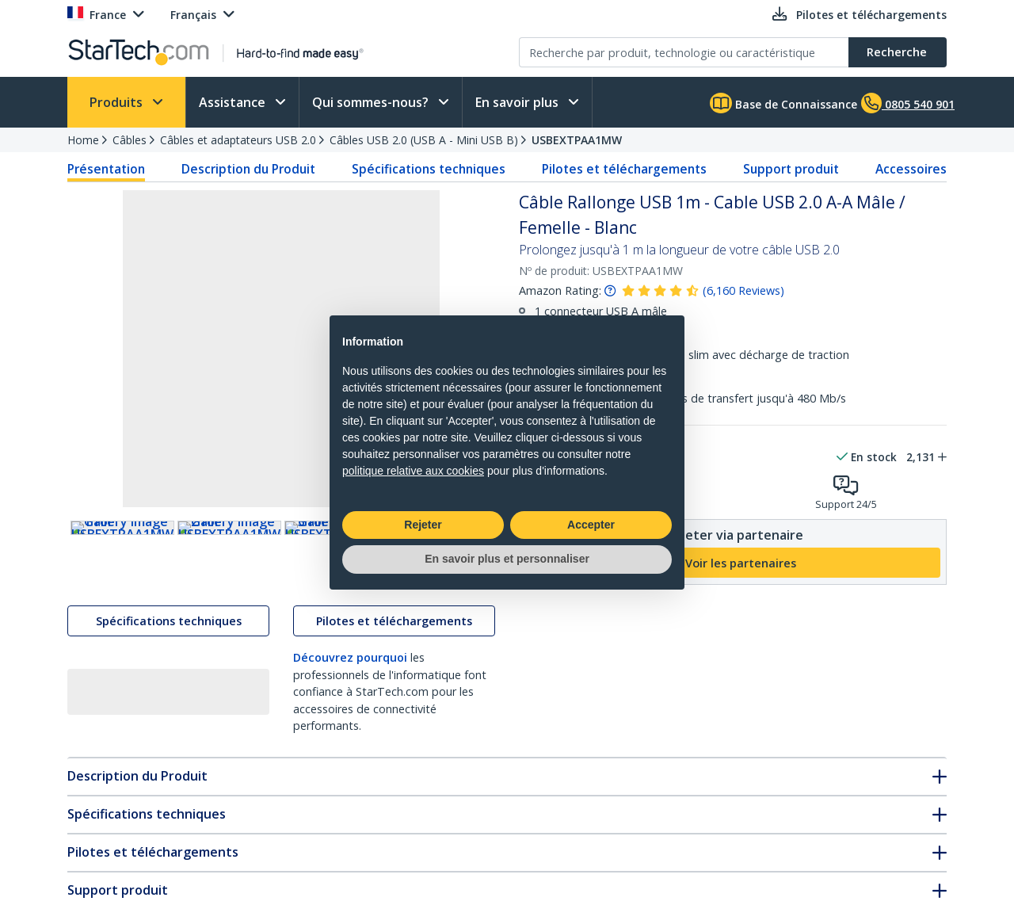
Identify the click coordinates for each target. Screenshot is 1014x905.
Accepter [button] (591, 524)
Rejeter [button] (422, 524)
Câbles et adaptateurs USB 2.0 (238, 139)
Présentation (106, 169)
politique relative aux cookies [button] (413, 470)
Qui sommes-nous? (372, 102)
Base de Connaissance (783, 103)
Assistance (234, 102)
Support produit (791, 169)
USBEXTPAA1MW (577, 139)
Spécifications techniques (428, 169)
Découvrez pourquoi (350, 692)
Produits (118, 102)
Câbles (129, 139)
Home (83, 139)
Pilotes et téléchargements (624, 169)
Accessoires (911, 169)
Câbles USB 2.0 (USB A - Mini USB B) (424, 139)
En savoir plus (518, 102)
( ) (743, 290)
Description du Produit (248, 169)
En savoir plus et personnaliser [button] (507, 558)
